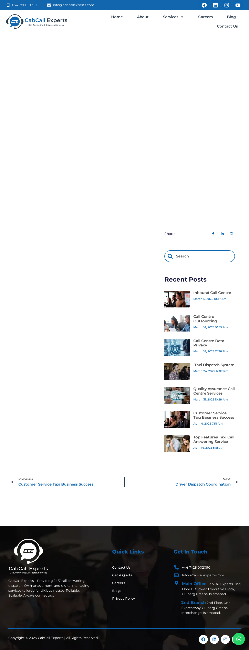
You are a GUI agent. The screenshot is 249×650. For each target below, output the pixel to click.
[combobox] (199, 256)
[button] (239, 639)
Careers (205, 17)
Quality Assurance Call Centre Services (214, 391)
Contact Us (227, 26)
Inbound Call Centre (212, 293)
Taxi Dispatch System (214, 365)
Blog (231, 17)
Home (117, 17)
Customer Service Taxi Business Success (213, 415)
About (143, 17)
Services (173, 17)
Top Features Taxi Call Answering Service (213, 439)
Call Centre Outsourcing (205, 318)
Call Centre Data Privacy (208, 343)
